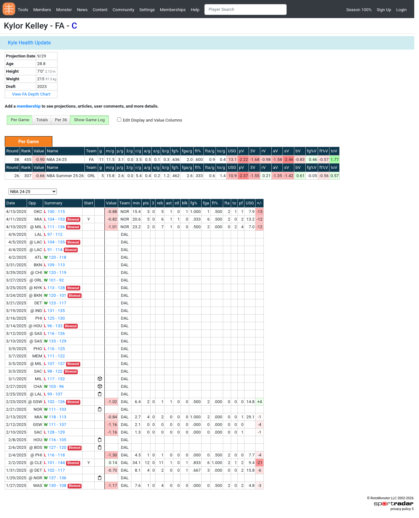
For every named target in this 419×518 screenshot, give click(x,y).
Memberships (173, 9)
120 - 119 (55, 272)
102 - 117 (54, 470)
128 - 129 (54, 432)
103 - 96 (54, 386)
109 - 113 (54, 264)
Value (39, 151)
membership (29, 106)
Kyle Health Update (29, 43)
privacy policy (400, 509)
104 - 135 (54, 242)
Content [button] (100, 9)
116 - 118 (54, 455)
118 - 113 (55, 417)
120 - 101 (55, 295)
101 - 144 (54, 462)
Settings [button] (147, 9)
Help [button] (195, 9)
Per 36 (61, 119)
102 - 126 (54, 401)
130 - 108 (55, 485)
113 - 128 (54, 287)
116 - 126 (54, 333)
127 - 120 (55, 447)
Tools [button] (23, 9)
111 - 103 (55, 409)
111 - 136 (54, 226)
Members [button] (42, 9)
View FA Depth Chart (31, 94)
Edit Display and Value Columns (152, 120)
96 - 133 (53, 325)
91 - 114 (53, 249)
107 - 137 (54, 363)
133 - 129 (55, 341)
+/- (259, 203)
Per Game (20, 119)
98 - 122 (53, 371)
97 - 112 (53, 234)
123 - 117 (55, 303)
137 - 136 (55, 477)
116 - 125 (54, 348)
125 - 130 (54, 318)
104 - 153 (54, 219)
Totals (42, 119)
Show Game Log (89, 119)
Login (401, 9)
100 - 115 (54, 211)
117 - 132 (54, 378)
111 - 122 (54, 356)
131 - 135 (54, 310)
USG (232, 151)
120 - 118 (55, 257)
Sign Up (384, 9)
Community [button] (123, 9)
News (82, 9)
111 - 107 (55, 424)
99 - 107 (53, 394)
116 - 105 (55, 439)
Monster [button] (64, 9)
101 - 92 (54, 280)
